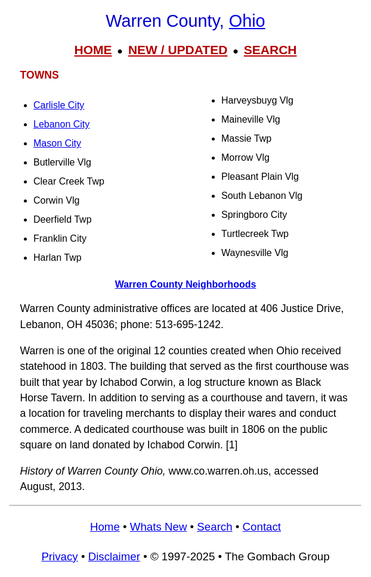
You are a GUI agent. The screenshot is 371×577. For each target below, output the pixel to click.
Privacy (59, 556)
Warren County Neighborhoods (185, 284)
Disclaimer (114, 556)
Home (105, 526)
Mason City (57, 143)
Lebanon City (61, 124)
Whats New (158, 526)
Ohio (247, 20)
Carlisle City (58, 105)
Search (214, 526)
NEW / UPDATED (177, 50)
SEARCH (270, 50)
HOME (93, 50)
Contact (262, 526)
